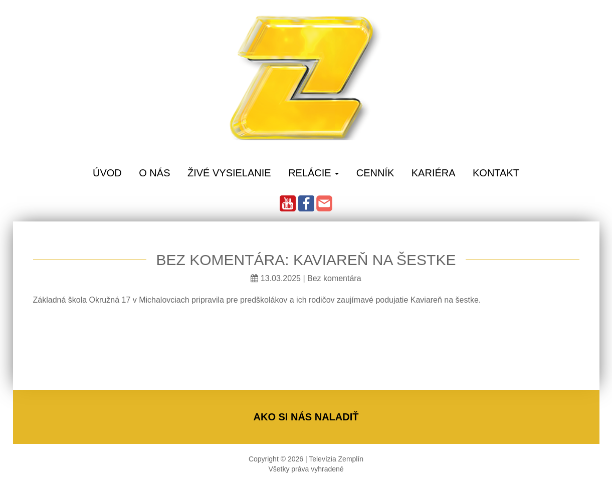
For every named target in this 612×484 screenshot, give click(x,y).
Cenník (375, 172)
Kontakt (496, 172)
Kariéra (434, 172)
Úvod (107, 172)
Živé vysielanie (229, 172)
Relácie (313, 172)
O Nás (154, 172)
